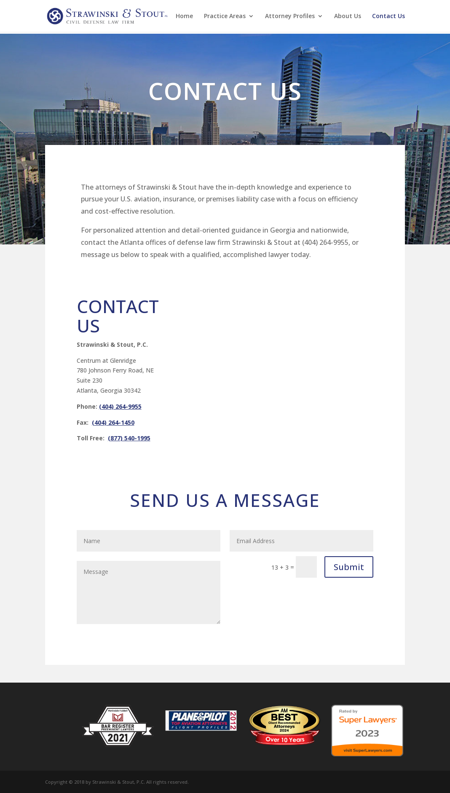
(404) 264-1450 (113, 422)
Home (184, 16)
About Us (347, 16)
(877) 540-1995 (129, 438)
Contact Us (388, 16)
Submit (349, 567)
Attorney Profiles (290, 16)
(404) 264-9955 (120, 406)
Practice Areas (225, 16)
